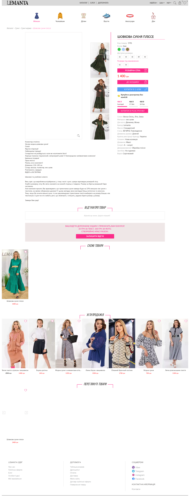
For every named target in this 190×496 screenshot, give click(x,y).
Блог (92, 2)
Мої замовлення (15, 479)
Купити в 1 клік (136, 89)
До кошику (137, 81)
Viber (136, 467)
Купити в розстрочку (133, 110)
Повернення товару (78, 485)
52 (120, 65)
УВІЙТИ (150, 3)
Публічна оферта (15, 470)
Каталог (84, 2)
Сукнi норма (26, 28)
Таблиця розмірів (77, 467)
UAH (159, 3)
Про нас (11, 467)
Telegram (138, 471)
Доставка (74, 476)
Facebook (138, 478)
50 (145, 57)
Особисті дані (14, 476)
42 (120, 57)
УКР (167, 3)
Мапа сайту (75, 479)
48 (139, 57)
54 (126, 65)
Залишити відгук (95, 236)
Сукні (17, 28)
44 (126, 57)
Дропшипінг (75, 470)
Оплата (73, 473)
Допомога (103, 2)
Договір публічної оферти (80, 482)
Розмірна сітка (136, 70)
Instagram (138, 475)
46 (132, 57)
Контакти (136, 489)
